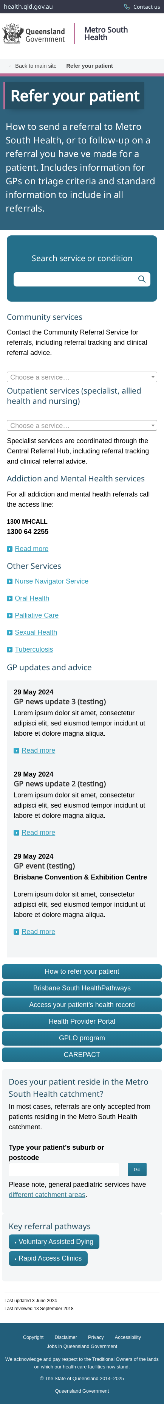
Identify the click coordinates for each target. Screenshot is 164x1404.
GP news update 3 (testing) (60, 702)
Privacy (96, 1337)
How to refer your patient (82, 971)
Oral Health (32, 598)
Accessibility (128, 1337)
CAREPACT (82, 1054)
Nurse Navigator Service (51, 581)
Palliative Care (37, 615)
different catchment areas (47, 1195)
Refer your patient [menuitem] (90, 66)
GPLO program (82, 1038)
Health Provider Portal (82, 1021)
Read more (31, 549)
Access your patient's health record (82, 1005)
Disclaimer (65, 1337)
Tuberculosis (34, 649)
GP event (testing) (44, 866)
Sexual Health (36, 632)
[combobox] (82, 377)
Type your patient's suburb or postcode (56, 1152)
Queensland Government (82, 1390)
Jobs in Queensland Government (82, 1346)
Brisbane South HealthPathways (82, 988)
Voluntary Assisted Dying (56, 1241)
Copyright (33, 1337)
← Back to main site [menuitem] (32, 66)
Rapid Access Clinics (50, 1258)
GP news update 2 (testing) (60, 784)
